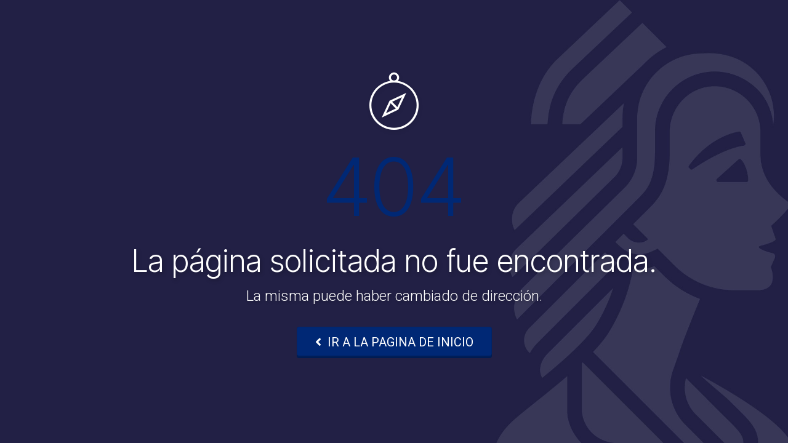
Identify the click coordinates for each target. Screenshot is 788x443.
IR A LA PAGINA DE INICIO (394, 342)
